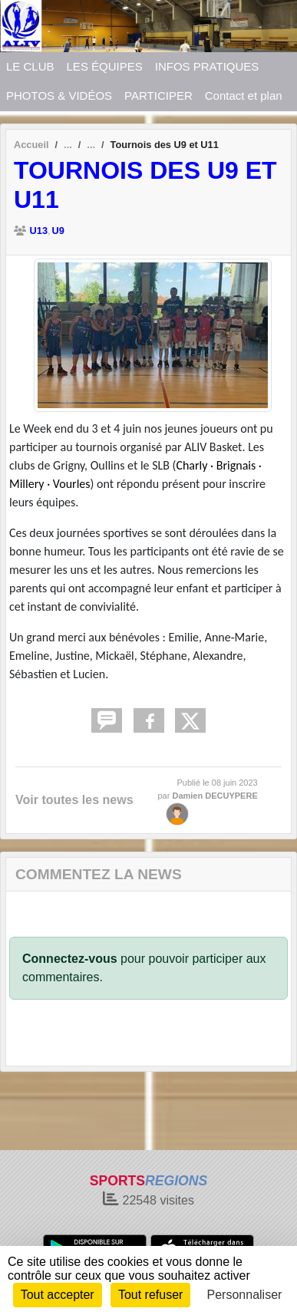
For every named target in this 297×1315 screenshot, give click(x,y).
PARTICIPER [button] (158, 95)
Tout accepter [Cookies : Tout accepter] (57, 1294)
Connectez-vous (69, 958)
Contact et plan (243, 95)
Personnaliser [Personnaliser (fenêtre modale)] (244, 1294)
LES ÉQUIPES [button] (105, 66)
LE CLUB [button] (30, 66)
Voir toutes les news (74, 799)
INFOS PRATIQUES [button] (207, 66)
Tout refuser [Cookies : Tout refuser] (150, 1294)
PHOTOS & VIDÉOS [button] (59, 95)
